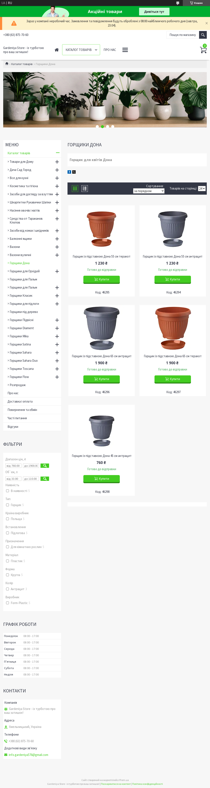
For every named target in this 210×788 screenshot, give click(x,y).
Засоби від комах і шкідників (29, 230)
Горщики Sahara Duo (24, 360)
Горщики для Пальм (23, 279)
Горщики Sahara (21, 352)
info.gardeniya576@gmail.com (28, 755)
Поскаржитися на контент (116, 783)
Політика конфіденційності (147, 783)
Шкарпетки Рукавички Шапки (30, 202)
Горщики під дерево (24, 312)
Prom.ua (124, 780)
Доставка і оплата (20, 401)
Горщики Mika (19, 336)
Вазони (15, 247)
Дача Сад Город (20, 170)
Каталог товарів (79, 50)
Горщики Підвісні (21, 320)
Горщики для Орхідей (25, 271)
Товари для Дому (21, 162)
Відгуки (13, 427)
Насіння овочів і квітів (25, 210)
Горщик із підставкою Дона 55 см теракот (101, 256)
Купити (104, 279)
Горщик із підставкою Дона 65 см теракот (173, 356)
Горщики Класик (21, 295)
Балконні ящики (21, 239)
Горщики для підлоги (24, 304)
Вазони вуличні (20, 255)
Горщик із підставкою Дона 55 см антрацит (172, 256)
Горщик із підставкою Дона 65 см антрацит (102, 356)
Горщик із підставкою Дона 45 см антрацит (102, 456)
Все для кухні (19, 178)
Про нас (110, 50)
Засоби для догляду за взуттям (31, 194)
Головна (56, 49)
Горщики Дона (20, 263)
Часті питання (17, 418)
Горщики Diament (22, 328)
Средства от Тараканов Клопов (26, 220)
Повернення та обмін (22, 410)
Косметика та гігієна (24, 186)
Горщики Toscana (22, 369)
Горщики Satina (20, 344)
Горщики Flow (19, 377)
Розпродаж (18, 385)
